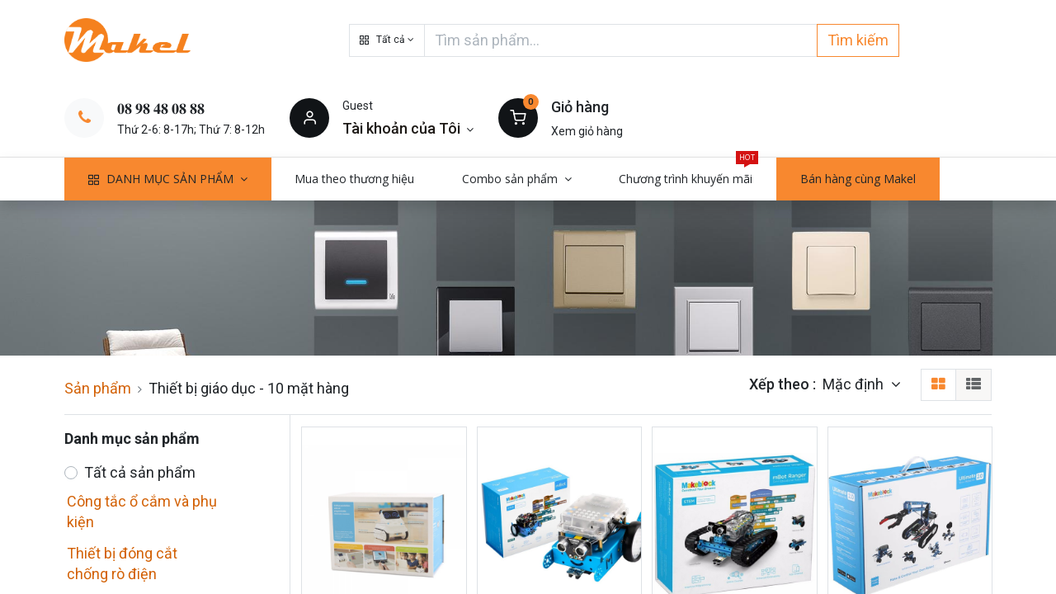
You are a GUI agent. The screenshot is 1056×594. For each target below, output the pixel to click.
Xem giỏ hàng (587, 131)
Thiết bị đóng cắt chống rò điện (122, 563)
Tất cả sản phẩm (140, 472)
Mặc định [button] (855, 384)
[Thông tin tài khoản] (408, 128)
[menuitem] (355, 179)
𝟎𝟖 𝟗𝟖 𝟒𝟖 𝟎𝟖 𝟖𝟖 (161, 108)
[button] (387, 40)
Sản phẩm (97, 388)
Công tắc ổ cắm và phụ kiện (142, 511)
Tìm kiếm (858, 40)
